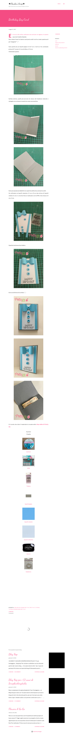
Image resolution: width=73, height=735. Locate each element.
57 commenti (17, 701)
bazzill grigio (28, 504)
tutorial (56, 46)
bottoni (28, 451)
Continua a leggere (39, 671)
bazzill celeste (28, 522)
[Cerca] (59, 4)
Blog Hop (13, 654)
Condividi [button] (57, 34)
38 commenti (17, 671)
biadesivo (28, 571)
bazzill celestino (28, 539)
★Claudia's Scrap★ (17, 3)
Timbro (28, 486)
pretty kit (57, 44)
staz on (28, 554)
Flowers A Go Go (17, 709)
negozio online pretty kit (59, 42)
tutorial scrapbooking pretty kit (61, 47)
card (56, 40)
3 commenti (17, 726)
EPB (28, 468)
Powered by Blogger (36, 731)
